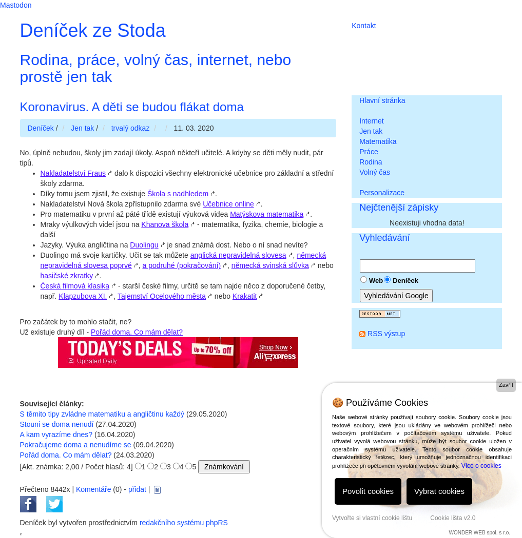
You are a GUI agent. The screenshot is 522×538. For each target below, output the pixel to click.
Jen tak (370, 131)
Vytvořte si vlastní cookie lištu (372, 518)
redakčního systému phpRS (184, 523)
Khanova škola (164, 224)
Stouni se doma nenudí (57, 424)
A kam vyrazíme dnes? (56, 434)
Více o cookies (481, 465)
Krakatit (245, 296)
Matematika (377, 141)
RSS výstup (386, 333)
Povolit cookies (368, 491)
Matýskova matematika (266, 214)
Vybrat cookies (439, 491)
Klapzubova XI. (83, 296)
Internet (371, 121)
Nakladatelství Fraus (73, 173)
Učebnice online (228, 204)
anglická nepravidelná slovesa (238, 255)
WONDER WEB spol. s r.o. (479, 532)
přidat (137, 489)
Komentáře (93, 489)
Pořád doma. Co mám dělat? (137, 332)
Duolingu (144, 245)
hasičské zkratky (67, 276)
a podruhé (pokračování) (182, 265)
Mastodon (15, 5)
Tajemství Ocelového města (162, 296)
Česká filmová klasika (75, 286)
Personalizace (381, 193)
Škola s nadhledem (177, 194)
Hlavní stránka (382, 100)
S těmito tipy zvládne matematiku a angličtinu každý (102, 414)
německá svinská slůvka (270, 265)
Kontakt (364, 26)
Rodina (370, 162)
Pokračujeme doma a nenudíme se (75, 445)
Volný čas (374, 172)
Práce (368, 152)
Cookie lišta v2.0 (452, 518)
